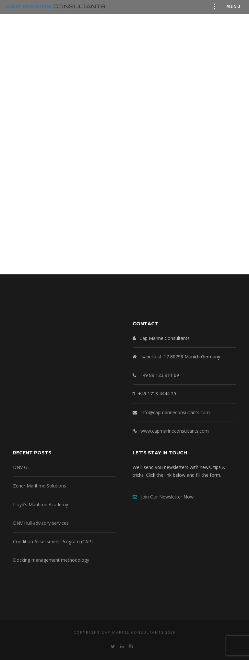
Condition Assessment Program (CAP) (53, 541)
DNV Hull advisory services (41, 523)
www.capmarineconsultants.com (174, 431)
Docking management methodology (51, 560)
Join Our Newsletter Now (163, 497)
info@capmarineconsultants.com (175, 412)
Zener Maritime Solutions (39, 486)
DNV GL (21, 467)
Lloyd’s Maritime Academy (40, 504)
